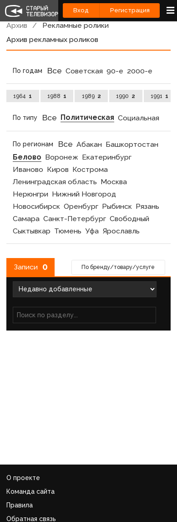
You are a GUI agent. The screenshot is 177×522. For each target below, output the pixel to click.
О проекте (23, 477)
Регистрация (130, 10)
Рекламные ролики (75, 25)
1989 (91, 96)
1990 (125, 96)
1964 (22, 96)
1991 (159, 96)
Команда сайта (30, 491)
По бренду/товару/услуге (118, 267)
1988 (56, 96)
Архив (16, 25)
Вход (81, 10)
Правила (19, 505)
